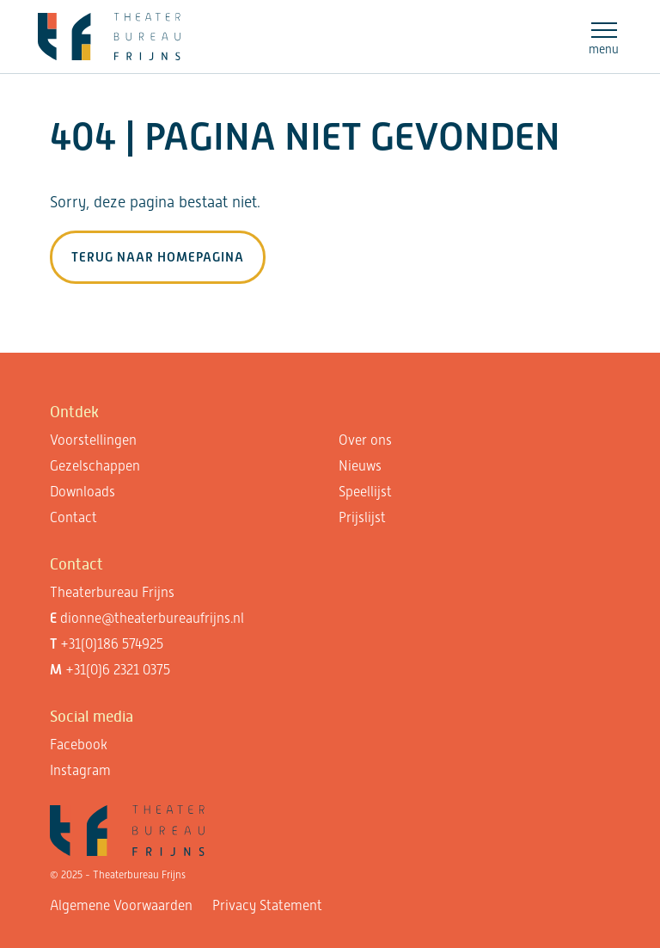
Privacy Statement (267, 905)
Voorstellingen (93, 440)
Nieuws (360, 466)
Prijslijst (362, 517)
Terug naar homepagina (157, 257)
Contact (73, 517)
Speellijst (365, 491)
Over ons (365, 440)
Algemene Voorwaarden (121, 905)
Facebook (78, 744)
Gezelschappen (95, 466)
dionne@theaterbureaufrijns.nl (152, 618)
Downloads (82, 491)
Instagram (80, 770)
